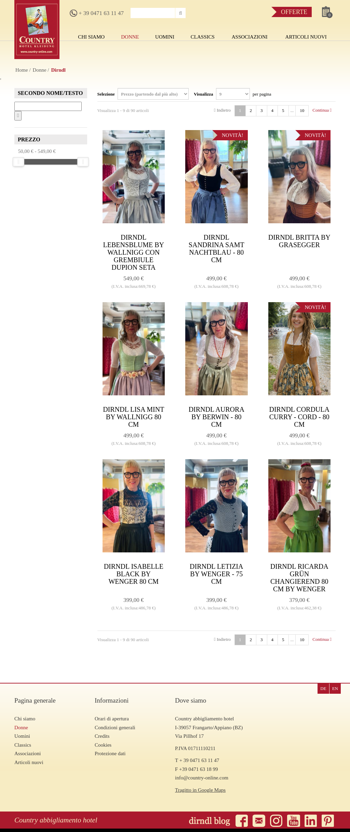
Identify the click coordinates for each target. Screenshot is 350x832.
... (292, 110)
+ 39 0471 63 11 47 (97, 13)
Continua (322, 110)
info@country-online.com (201, 777)
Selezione (143, 94)
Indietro (222, 110)
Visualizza (232, 94)
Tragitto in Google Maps (200, 790)
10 (302, 110)
